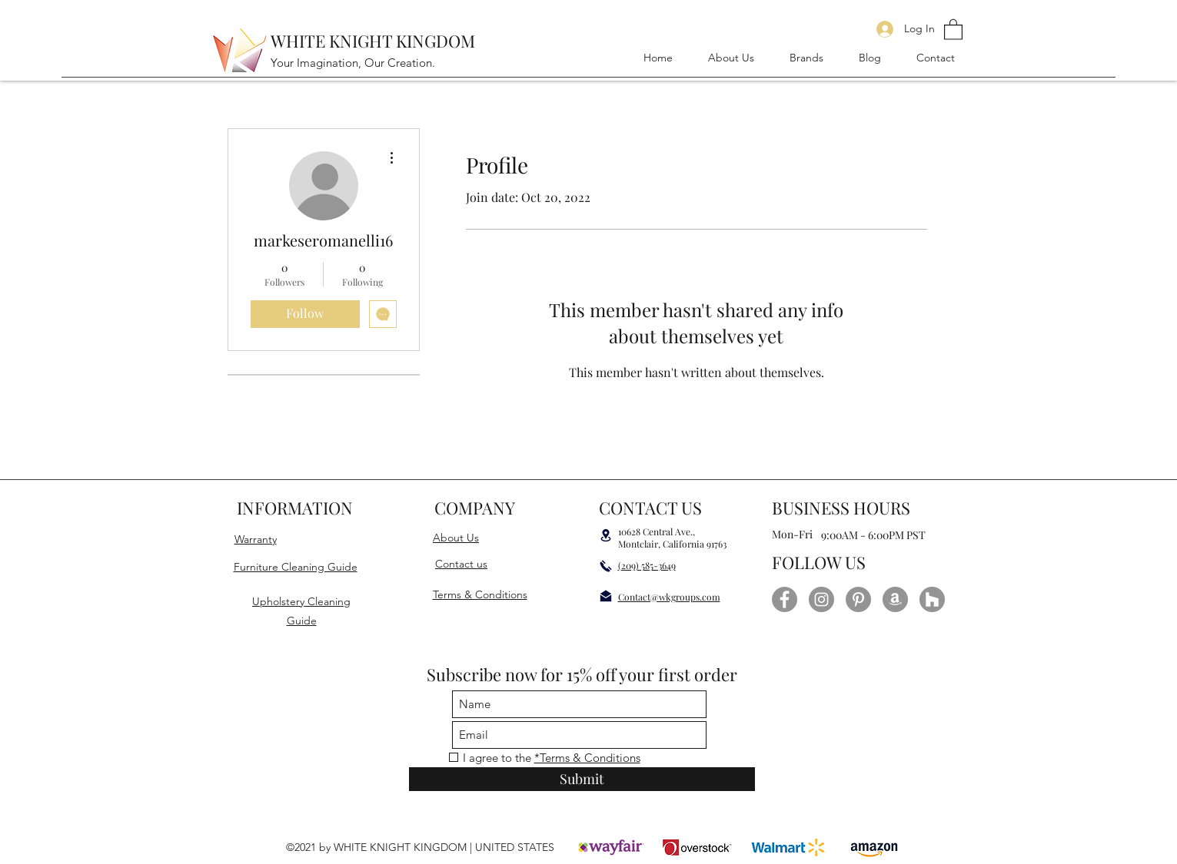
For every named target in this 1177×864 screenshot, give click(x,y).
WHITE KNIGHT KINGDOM (373, 40)
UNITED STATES (513, 847)
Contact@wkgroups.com (669, 597)
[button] (953, 29)
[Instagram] (821, 599)
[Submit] (582, 779)
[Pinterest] (858, 599)
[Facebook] (784, 599)
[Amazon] (895, 599)
